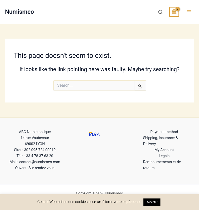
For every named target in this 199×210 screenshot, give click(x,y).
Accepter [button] (151, 202)
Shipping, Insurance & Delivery (160, 141)
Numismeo (19, 11)
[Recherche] (160, 12)
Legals (164, 156)
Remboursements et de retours (162, 165)
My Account (164, 150)
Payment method (164, 132)
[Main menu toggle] (189, 12)
